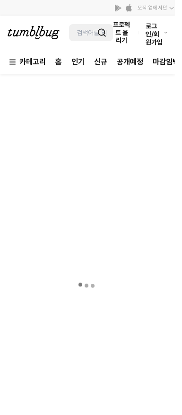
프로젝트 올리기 (121, 32)
